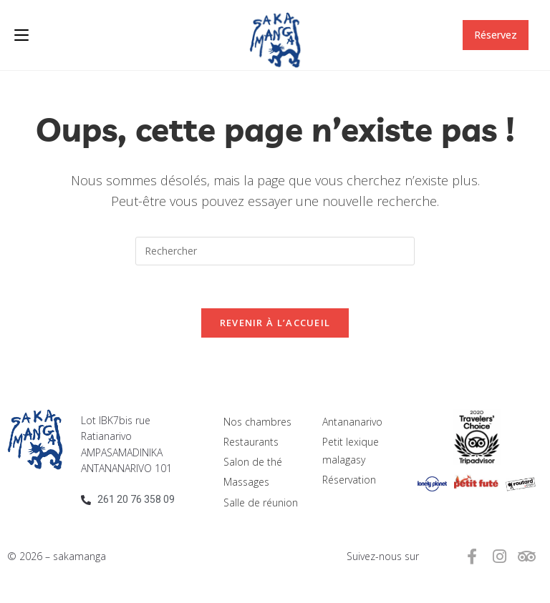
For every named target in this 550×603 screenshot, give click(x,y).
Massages (246, 482)
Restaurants (251, 441)
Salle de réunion (260, 502)
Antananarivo (352, 421)
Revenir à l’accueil (275, 322)
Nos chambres (257, 421)
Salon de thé (252, 462)
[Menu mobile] (21, 35)
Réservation (349, 480)
